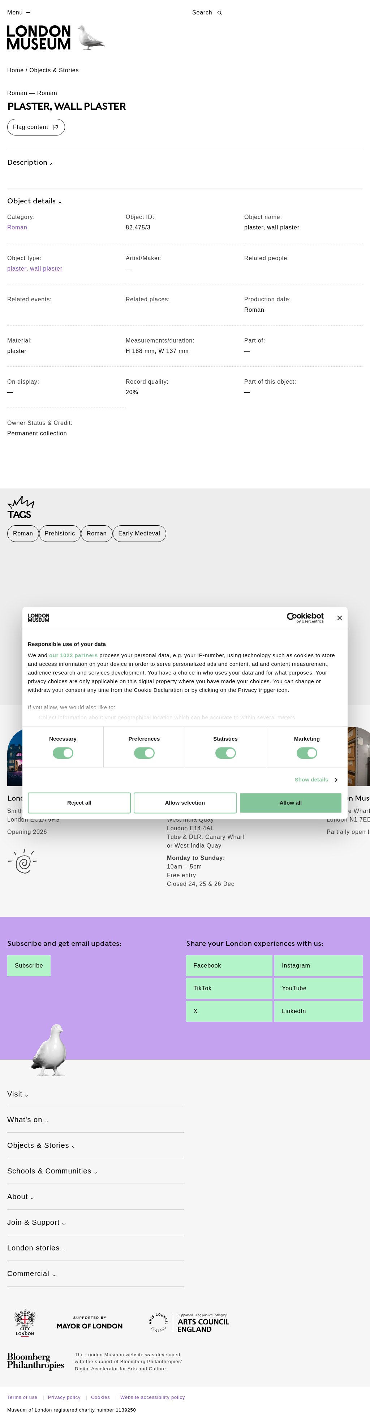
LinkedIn (294, 1016)
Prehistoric (60, 538)
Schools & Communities (53, 1177)
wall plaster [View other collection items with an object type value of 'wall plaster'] (46, 274)
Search (207, 12)
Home (15, 75)
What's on (28, 1125)
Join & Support (37, 1228)
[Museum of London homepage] (62, 42)
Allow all (291, 803)
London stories (37, 1254)
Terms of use (23, 1402)
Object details (35, 206)
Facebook (207, 971)
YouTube (294, 994)
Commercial (32, 1279)
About (21, 1202)
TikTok (203, 994)
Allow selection (185, 803)
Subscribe (29, 971)
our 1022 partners (73, 655)
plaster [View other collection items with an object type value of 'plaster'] (16, 274)
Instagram (296, 971)
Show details (311, 780)
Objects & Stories (54, 75)
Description (31, 168)
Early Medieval (139, 538)
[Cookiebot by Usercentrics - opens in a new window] (292, 617)
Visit (18, 1100)
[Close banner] (339, 617)
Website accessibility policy (152, 1402)
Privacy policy (65, 1402)
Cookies (101, 1402)
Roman (17, 232)
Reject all (79, 803)
